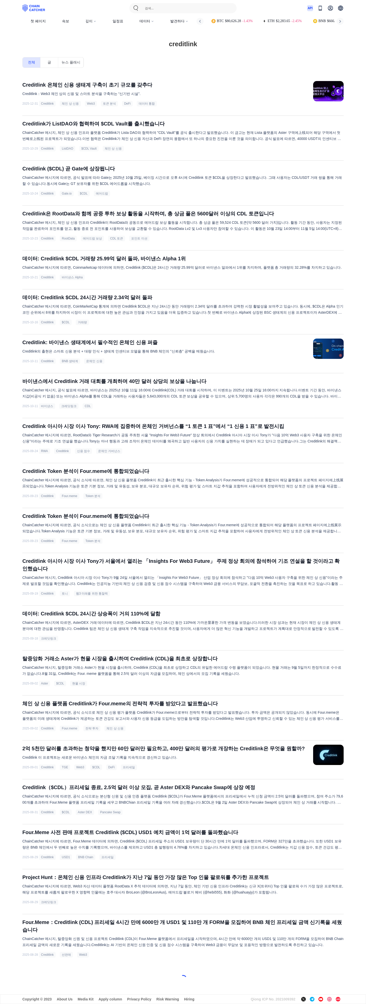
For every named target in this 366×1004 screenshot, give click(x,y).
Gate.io (67, 193)
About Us (64, 999)
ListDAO (67, 148)
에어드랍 (102, 193)
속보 (65, 21)
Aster (44, 683)
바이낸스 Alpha (72, 277)
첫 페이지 (38, 21)
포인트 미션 (139, 238)
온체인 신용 (94, 361)
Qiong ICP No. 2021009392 (273, 999)
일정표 (118, 21)
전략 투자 (91, 728)
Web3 (91, 103)
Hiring (189, 999)
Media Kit (86, 999)
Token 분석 (92, 496)
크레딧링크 (69, 406)
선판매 (66, 955)
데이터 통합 (147, 103)
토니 (65, 593)
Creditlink (47, 103)
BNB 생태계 (70, 361)
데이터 (147, 21)
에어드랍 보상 (92, 238)
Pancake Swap (110, 812)
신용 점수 (83, 451)
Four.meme (69, 496)
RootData (68, 238)
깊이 (90, 21)
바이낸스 (47, 406)
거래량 (82, 322)
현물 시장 (78, 683)
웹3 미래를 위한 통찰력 (92, 593)
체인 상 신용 (70, 103)
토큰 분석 (109, 103)
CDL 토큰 (116, 238)
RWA (44, 451)
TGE (65, 767)
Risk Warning (167, 999)
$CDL (84, 193)
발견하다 (179, 21)
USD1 (66, 857)
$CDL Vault (89, 148)
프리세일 (129, 767)
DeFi (127, 103)
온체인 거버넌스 (109, 451)
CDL (88, 406)
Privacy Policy (139, 999)
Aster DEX (85, 812)
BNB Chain (85, 857)
